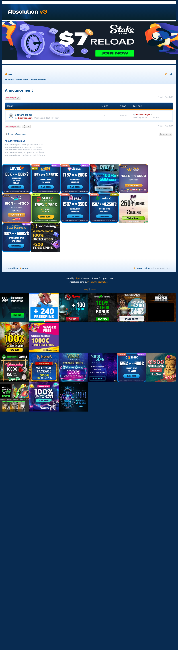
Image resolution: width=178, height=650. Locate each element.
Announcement (19, 90)
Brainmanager (25, 117)
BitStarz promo (23, 114)
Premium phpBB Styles (97, 281)
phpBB (78, 278)
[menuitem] (8, 74)
